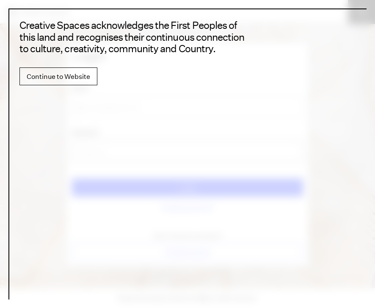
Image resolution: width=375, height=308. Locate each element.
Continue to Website (58, 76)
